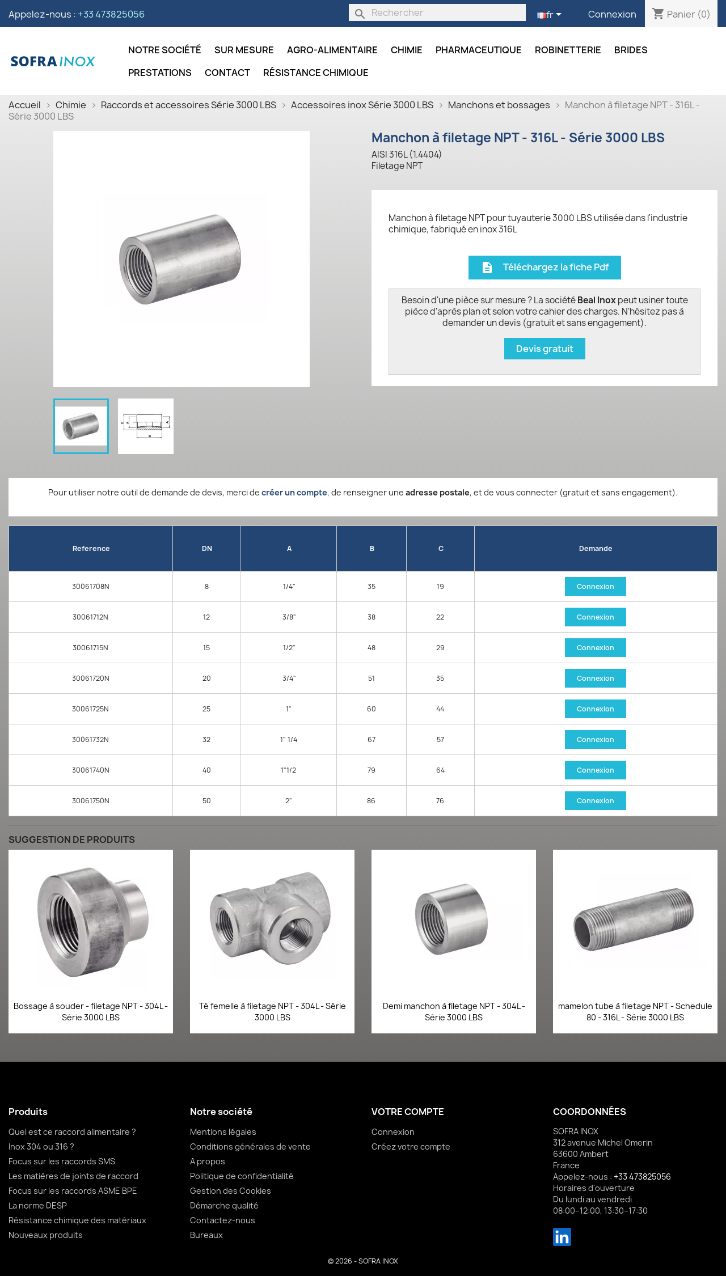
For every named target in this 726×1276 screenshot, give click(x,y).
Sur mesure (244, 50)
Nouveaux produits (46, 1235)
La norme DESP (38, 1205)
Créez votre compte (411, 1146)
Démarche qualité (224, 1205)
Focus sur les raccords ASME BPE (73, 1190)
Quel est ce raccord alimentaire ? (72, 1131)
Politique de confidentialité (242, 1176)
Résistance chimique (316, 72)
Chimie (407, 50)
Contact (227, 72)
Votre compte (408, 1111)
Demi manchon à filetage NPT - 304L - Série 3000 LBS (454, 1012)
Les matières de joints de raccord (73, 1176)
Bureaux (206, 1235)
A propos (207, 1161)
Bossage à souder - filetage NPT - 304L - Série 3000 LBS (91, 1012)
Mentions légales (223, 1131)
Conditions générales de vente (250, 1146)
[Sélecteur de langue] (551, 15)
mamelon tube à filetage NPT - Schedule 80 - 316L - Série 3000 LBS (635, 1012)
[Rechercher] (437, 12)
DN (207, 548)
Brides (631, 50)
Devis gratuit (544, 348)
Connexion (612, 14)
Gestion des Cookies (230, 1190)
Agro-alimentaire (332, 50)
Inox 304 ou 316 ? (41, 1146)
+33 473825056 (111, 14)
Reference (91, 548)
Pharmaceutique (479, 50)
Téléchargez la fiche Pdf (544, 268)
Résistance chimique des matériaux (77, 1220)
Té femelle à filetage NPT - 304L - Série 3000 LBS (272, 1012)
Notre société (164, 50)
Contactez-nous (222, 1220)
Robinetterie (568, 50)
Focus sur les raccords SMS (62, 1161)
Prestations (160, 72)
